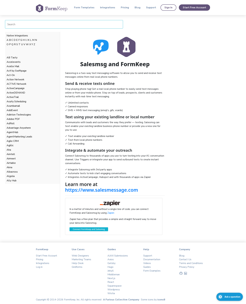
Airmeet (11, 158)
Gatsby (111, 263)
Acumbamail (13, 106)
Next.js (111, 278)
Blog (137, 7)
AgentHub (12, 132)
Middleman (113, 274)
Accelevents (14, 62)
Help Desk (78, 263)
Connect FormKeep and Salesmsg (89, 229)
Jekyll (110, 270)
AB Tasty (12, 57)
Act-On (11, 75)
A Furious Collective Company (121, 299)
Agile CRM (13, 141)
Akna (9, 167)
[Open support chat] (229, 297)
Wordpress (113, 289)
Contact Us (185, 259)
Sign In (168, 7)
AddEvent (12, 110)
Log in (39, 267)
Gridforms (77, 267)
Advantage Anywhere (19, 128)
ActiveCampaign (15, 88)
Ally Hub (11, 180)
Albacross (12, 171)
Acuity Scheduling (16, 101)
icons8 (161, 299)
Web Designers (80, 255)
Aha (9, 150)
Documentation (151, 259)
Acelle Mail (13, 66)
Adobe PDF (13, 119)
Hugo (110, 267)
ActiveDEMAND (16, 92)
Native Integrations (17, 35)
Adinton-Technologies (19, 114)
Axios (110, 259)
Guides (147, 267)
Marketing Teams (81, 259)
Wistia (111, 293)
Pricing (125, 7)
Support (151, 7)
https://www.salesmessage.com (101, 190)
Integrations (107, 7)
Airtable (11, 163)
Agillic (10, 145)
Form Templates (84, 7)
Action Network (15, 79)
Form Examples (151, 270)
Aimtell (11, 154)
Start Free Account (194, 7)
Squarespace (114, 286)
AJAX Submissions (117, 255)
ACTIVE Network (16, 84)
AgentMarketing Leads (19, 136)
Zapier (110, 213)
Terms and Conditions (191, 263)
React (110, 282)
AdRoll (11, 123)
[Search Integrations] (64, 24)
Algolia (11, 176)
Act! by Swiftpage (17, 70)
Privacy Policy (186, 267)
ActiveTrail (13, 97)
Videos (147, 263)
